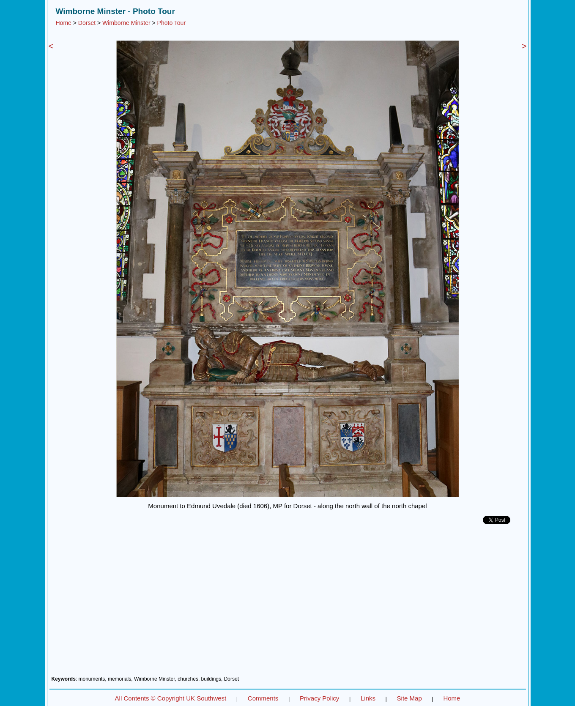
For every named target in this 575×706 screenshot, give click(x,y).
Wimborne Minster (126, 22)
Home (63, 22)
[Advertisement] (287, 603)
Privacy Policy (319, 698)
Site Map (409, 698)
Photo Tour (171, 22)
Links (368, 698)
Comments (263, 698)
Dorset (87, 22)
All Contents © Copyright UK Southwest (171, 698)
